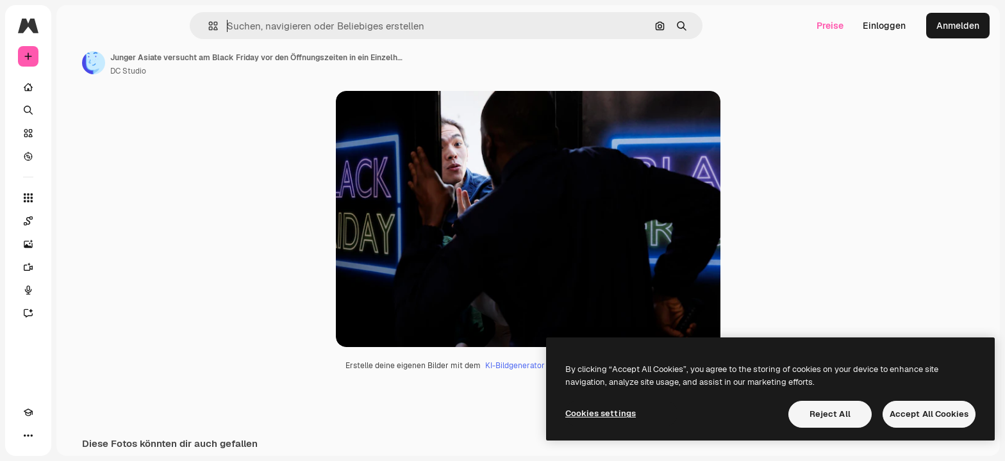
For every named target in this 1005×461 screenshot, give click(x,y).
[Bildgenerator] (77, 244)
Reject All (830, 413)
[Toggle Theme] (51, 435)
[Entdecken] (77, 156)
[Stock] (77, 133)
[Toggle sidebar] (125, 25)
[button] (256, 26)
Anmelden (957, 25)
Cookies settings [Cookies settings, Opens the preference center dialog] (600, 413)
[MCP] (74, 435)
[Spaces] (77, 221)
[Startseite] (77, 87)
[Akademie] (28, 435)
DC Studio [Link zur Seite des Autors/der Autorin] (226, 71)
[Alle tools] (77, 198)
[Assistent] (77, 313)
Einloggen (884, 25)
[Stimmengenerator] (77, 290)
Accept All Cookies (929, 413)
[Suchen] (77, 110)
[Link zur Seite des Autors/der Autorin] (191, 62)
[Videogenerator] (77, 267)
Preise (830, 25)
